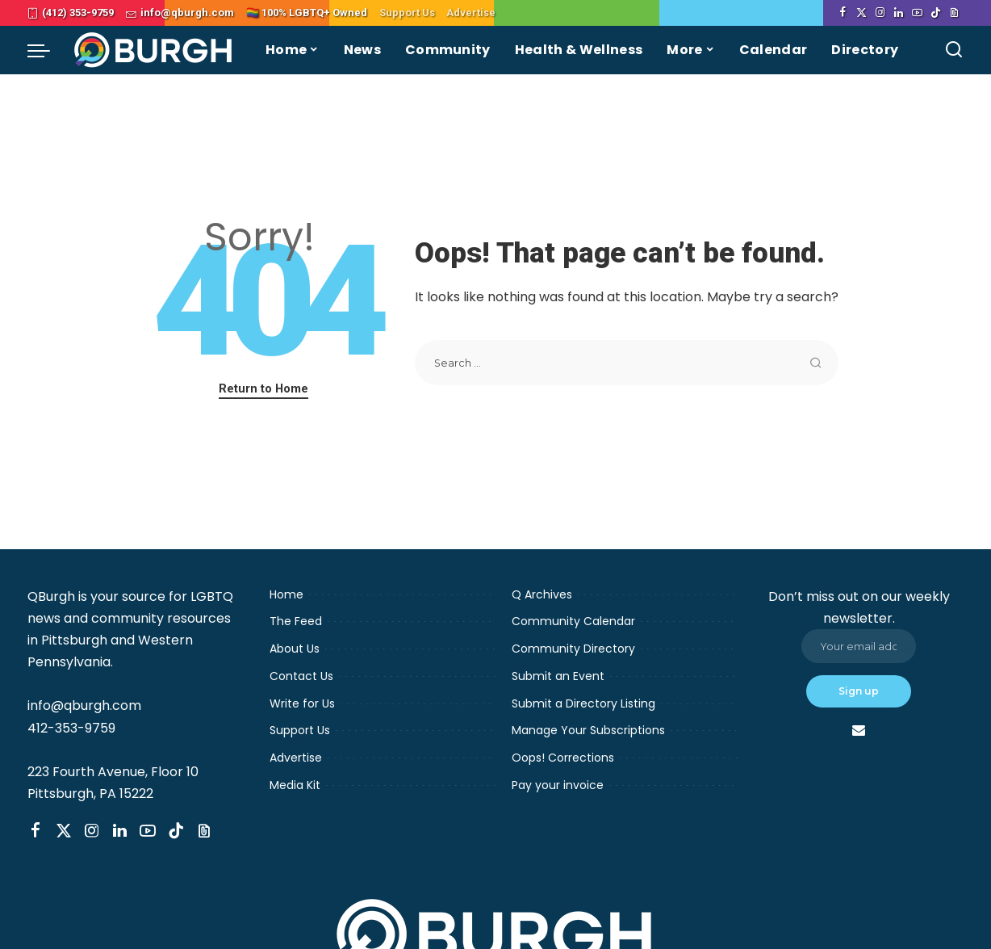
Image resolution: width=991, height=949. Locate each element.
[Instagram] (880, 13)
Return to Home (263, 388)
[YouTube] (917, 13)
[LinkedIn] (898, 13)
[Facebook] (843, 13)
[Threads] (954, 13)
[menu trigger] (46, 50)
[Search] (954, 50)
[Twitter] (861, 13)
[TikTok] (935, 13)
